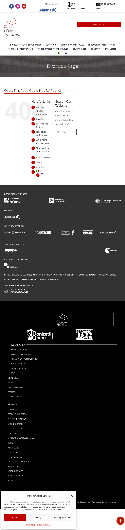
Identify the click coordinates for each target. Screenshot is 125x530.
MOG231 (15, 373)
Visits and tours (15, 471)
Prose (10, 383)
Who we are (13, 448)
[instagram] (17, 6)
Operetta (12, 392)
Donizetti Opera (15, 409)
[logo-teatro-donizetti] (10, 18)
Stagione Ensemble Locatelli (21, 438)
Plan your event (15, 475)
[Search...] (26, 35)
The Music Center (16, 428)
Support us (13, 480)
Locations (40, 119)
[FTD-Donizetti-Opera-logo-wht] (40, 330)
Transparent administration (24, 359)
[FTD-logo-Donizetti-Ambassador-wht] (16, 290)
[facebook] (11, 6)
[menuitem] (59, 53)
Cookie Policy (30, 524)
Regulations (14, 466)
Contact (39, 162)
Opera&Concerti (15, 396)
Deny (38, 517)
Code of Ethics (18, 363)
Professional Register (21, 354)
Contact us (13, 452)
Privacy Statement (44, 524)
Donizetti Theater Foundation (41, 111)
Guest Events (14, 433)
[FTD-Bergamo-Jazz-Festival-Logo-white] (84, 330)
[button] (71, 495)
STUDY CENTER (43, 157)
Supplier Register (19, 350)
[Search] (7, 35)
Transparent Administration (104, 502)
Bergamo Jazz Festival (18, 414)
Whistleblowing (19, 368)
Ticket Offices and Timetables (22, 462)
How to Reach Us (16, 457)
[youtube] (24, 6)
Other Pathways (15, 387)
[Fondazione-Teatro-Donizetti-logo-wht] (62, 313)
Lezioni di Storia (15, 424)
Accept (15, 517)
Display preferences (62, 517)
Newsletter (41, 167)
